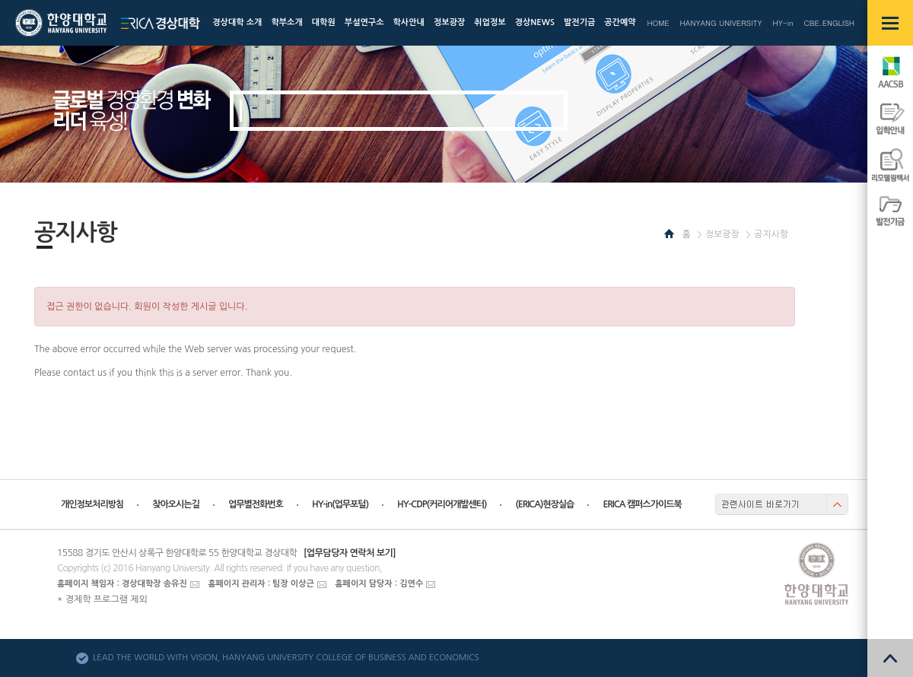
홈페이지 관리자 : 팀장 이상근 (261, 584)
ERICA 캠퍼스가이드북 (642, 504)
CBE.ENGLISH (829, 22)
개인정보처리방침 (92, 504)
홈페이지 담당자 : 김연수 (379, 584)
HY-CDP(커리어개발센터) (441, 504)
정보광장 (722, 234)
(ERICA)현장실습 (544, 504)
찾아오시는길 (175, 504)
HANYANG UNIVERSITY (721, 22)
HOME (658, 22)
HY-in (782, 22)
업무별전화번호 (255, 504)
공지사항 (771, 234)
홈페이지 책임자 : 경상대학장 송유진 (122, 584)
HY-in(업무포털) (340, 504)
